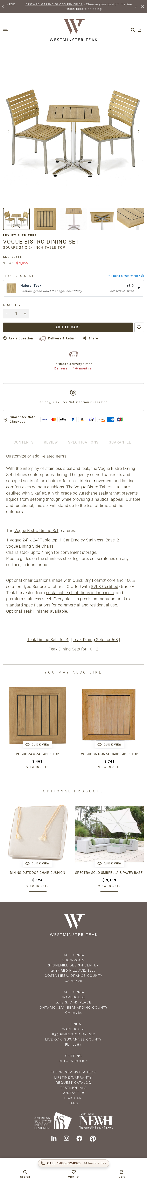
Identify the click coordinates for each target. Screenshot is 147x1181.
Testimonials (73, 1088)
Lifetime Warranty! (73, 1077)
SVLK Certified (104, 586)
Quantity (12, 305)
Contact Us (73, 1093)
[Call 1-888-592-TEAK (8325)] (73, 1163)
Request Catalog (73, 1083)
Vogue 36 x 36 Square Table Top (109, 754)
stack (25, 552)
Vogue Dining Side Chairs (30, 546)
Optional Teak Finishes (27, 611)
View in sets (37, 767)
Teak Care (73, 1098)
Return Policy (73, 1061)
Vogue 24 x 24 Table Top (37, 754)
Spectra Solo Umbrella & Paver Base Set (109, 873)
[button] (3, 6)
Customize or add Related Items (36, 456)
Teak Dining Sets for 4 (48, 639)
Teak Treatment (18, 276)
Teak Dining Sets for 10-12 (73, 649)
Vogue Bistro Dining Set (36, 530)
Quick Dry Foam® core (94, 580)
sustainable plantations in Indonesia (80, 592)
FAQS (73, 1103)
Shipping (73, 1056)
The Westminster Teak (73, 1072)
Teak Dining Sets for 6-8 (95, 639)
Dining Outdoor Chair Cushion (37, 873)
